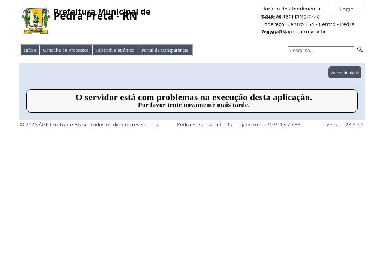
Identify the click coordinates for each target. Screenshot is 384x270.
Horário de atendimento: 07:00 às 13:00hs (291, 12)
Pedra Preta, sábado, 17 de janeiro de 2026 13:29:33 (238, 124)
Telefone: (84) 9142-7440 (290, 17)
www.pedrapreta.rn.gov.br (293, 31)
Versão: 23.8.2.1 (345, 124)
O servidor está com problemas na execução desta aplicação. (193, 97)
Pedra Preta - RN (95, 16)
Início (30, 50)
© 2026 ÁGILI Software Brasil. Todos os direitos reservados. (89, 124)
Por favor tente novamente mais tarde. (194, 104)
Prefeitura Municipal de (102, 11)
